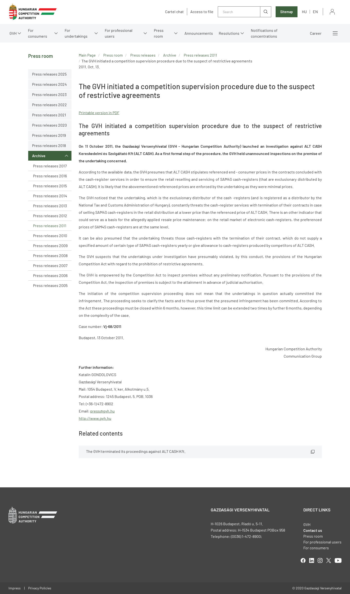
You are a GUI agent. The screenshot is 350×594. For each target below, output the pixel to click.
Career (316, 33)
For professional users (118, 33)
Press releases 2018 (49, 145)
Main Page (87, 55)
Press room (159, 33)
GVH (13, 33)
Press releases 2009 (50, 245)
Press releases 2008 (50, 255)
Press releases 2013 (50, 205)
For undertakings (76, 33)
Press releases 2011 (49, 225)
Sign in (332, 11)
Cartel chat (174, 12)
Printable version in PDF (99, 112)
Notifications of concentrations (264, 33)
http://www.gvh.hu (95, 418)
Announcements (198, 33)
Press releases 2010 (50, 235)
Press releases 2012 (50, 215)
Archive (38, 155)
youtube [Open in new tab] (338, 560)
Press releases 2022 (49, 104)
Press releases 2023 (49, 94)
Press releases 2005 (50, 285)
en (315, 11)
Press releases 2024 (49, 84)
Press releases (143, 55)
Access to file (201, 12)
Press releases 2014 (50, 195)
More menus (335, 33)
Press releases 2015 (50, 185)
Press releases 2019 (49, 135)
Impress (15, 588)
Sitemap (286, 12)
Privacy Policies (39, 588)
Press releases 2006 (50, 275)
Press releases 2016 (50, 175)
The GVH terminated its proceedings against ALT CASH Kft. (135, 451)
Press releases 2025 (49, 74)
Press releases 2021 (49, 114)
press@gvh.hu (102, 411)
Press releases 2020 (49, 125)
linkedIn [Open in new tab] (311, 560)
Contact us (312, 530)
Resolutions (229, 33)
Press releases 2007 (50, 265)
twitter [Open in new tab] (328, 560)
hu (304, 11)
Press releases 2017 (50, 166)
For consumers (37, 33)
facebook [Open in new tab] (303, 560)
